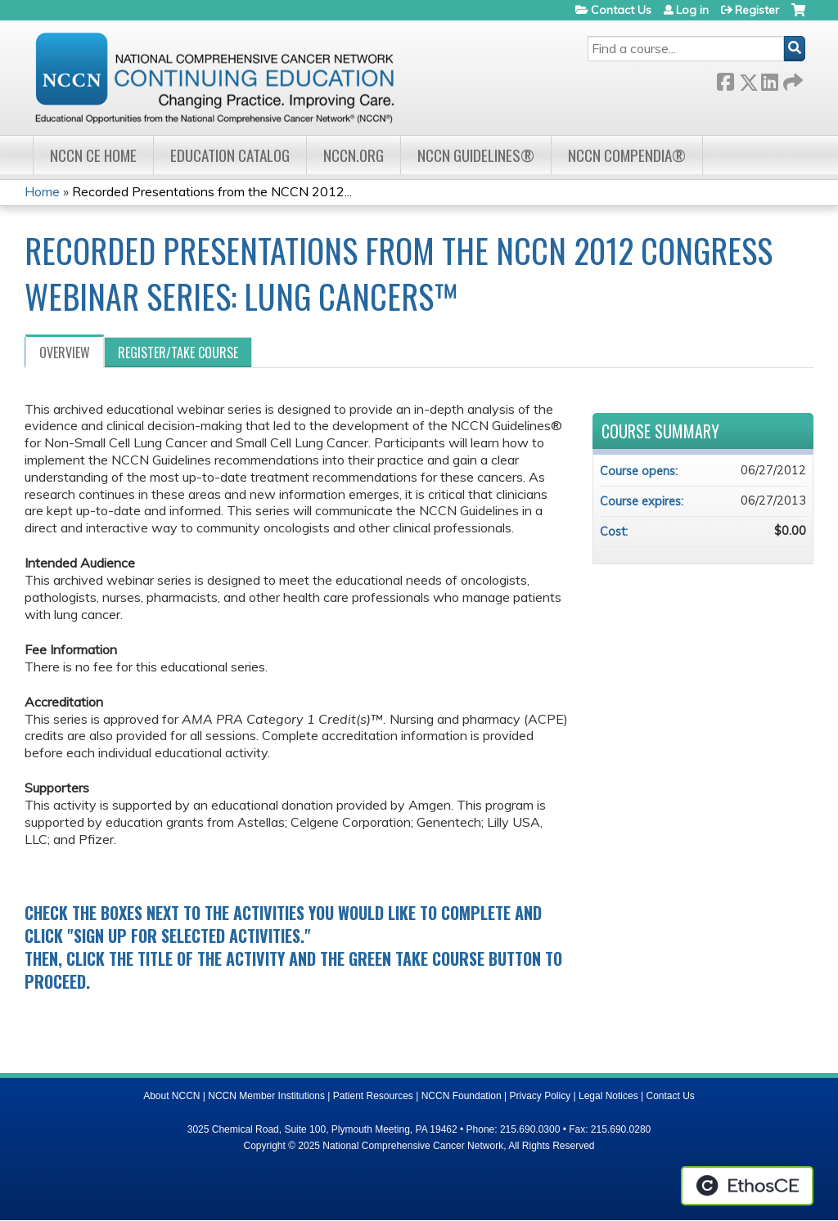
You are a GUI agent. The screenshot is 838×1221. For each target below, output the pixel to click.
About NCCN (171, 1096)
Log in (692, 10)
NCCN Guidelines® (475, 155)
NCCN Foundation (461, 1096)
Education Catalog (230, 155)
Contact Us (621, 10)
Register (757, 10)
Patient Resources (373, 1096)
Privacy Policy (540, 1096)
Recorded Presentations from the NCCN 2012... (212, 191)
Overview (64, 352)
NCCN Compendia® (627, 155)
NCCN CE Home (93, 155)
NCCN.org (353, 155)
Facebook (725, 79)
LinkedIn (769, 79)
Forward (791, 79)
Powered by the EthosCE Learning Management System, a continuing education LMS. (747, 1185)
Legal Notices (608, 1096)
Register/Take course (178, 352)
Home (42, 191)
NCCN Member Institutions (266, 1096)
